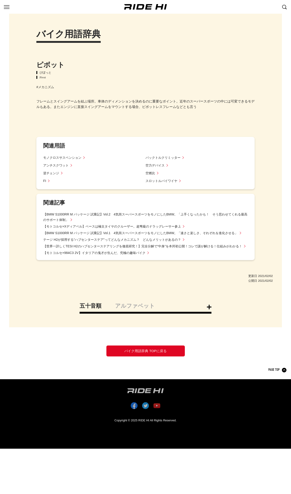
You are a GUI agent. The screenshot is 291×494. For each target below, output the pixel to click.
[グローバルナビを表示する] (6, 6)
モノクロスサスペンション (63, 157)
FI (44, 181)
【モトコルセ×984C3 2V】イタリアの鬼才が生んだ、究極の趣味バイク (97, 264)
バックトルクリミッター (164, 157)
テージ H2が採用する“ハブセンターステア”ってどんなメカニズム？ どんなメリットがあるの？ (117, 245)
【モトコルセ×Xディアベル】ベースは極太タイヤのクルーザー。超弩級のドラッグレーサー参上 (117, 226)
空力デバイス (156, 165)
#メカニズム (45, 87)
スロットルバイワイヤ (163, 181)
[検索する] (284, 6)
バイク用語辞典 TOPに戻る (145, 363)
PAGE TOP (274, 384)
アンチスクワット (56, 165)
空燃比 (151, 173)
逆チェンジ (51, 173)
